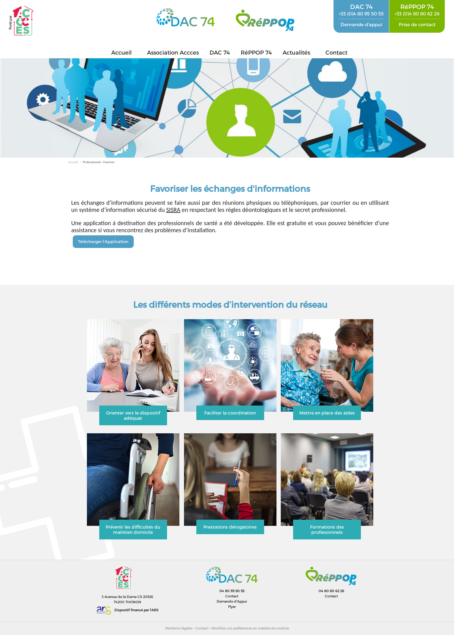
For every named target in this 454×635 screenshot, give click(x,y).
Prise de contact (417, 24)
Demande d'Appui (232, 601)
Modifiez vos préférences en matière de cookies (250, 628)
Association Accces (173, 52)
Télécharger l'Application (103, 241)
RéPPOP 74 (256, 52)
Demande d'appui (361, 24)
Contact (336, 52)
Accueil (121, 52)
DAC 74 (220, 52)
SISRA (173, 209)
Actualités (296, 52)
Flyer (232, 606)
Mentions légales (178, 628)
